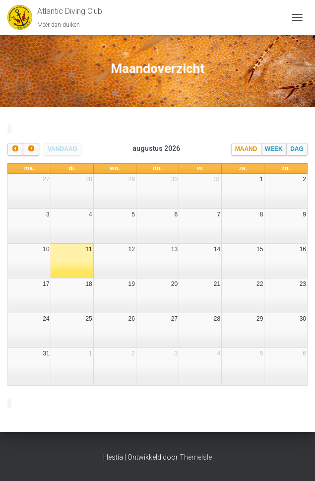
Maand (246, 148)
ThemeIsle (196, 457)
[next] (31, 149)
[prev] (15, 149)
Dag (297, 148)
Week (274, 148)
